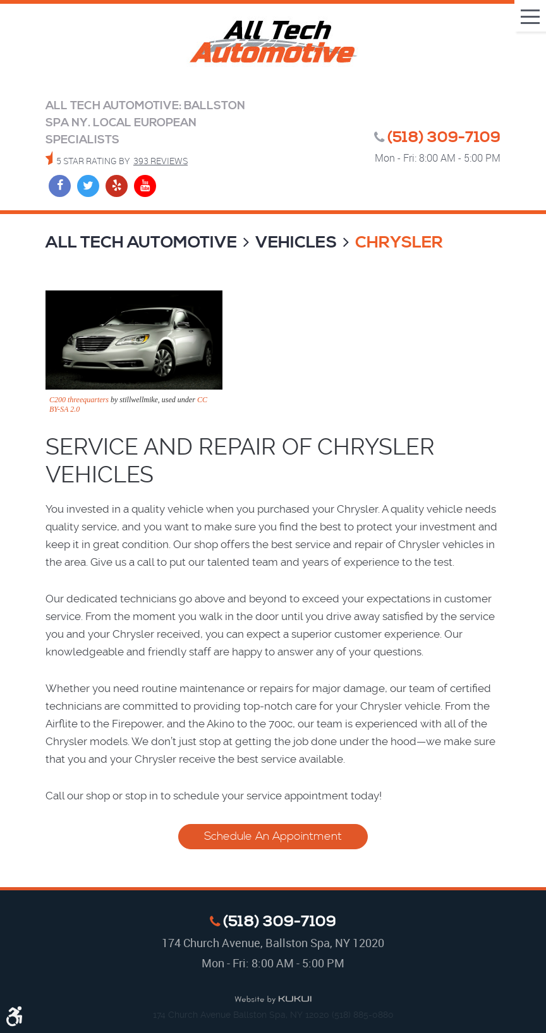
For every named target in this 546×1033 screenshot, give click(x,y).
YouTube (145, 186)
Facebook (60, 186)
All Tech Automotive (141, 242)
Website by (273, 1000)
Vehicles (296, 242)
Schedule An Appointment (273, 836)
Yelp (117, 186)
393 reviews (160, 161)
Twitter (88, 186)
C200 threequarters (79, 399)
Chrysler (399, 242)
